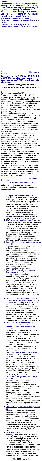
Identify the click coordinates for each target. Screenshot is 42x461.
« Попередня (5, 72)
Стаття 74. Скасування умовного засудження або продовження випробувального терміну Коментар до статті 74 (22, 325)
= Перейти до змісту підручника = (21, 182)
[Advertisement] (21, 48)
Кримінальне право (29, 26)
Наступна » (34, 72)
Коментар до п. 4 (13, 433)
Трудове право (14, 16)
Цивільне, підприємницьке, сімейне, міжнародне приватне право (19, 7)
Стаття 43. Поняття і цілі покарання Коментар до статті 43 (20, 271)
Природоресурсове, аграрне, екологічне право (18, 11)
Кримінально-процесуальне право (15, 20)
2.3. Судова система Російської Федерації (23, 220)
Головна (4, 24)
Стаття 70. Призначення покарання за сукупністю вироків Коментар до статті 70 (23, 299)
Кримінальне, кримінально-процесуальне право (17, 17)
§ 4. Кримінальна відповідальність (20, 196)
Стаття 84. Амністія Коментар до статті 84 (23, 352)
